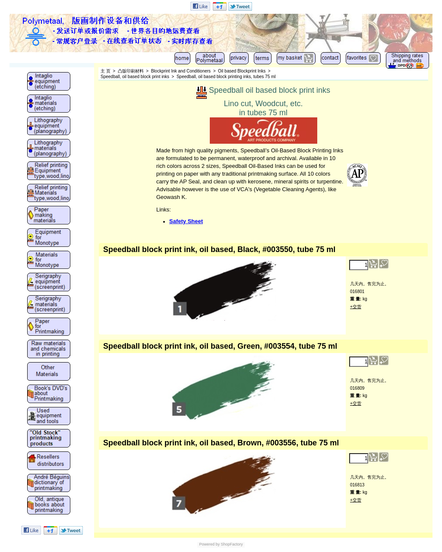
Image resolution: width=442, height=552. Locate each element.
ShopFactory (231, 544)
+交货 (355, 306)
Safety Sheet (186, 221)
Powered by (209, 544)
